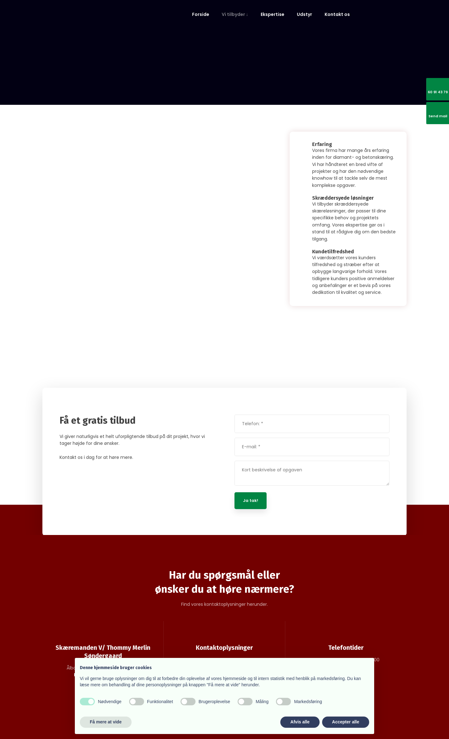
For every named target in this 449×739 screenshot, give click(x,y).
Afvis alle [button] (299, 721)
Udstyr (304, 14)
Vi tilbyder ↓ (235, 14)
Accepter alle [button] (345, 721)
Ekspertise (272, 14)
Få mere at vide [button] (106, 721)
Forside (200, 14)
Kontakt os (337, 14)
